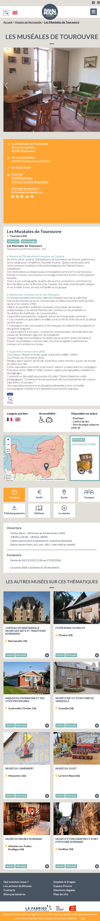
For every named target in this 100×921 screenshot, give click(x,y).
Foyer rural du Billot (70, 627)
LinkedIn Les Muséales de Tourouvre (17, 196)
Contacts (9, 890)
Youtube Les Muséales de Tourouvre (32, 197)
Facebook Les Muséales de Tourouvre (12, 196)
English (15, 13)
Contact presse (22, 178)
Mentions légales (64, 890)
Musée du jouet (66, 768)
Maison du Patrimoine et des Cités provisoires (25, 700)
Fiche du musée (47, 655)
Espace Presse (63, 885)
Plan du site (61, 894)
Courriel (17, 174)
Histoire (13, 241)
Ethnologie (29, 241)
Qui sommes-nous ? (16, 881)
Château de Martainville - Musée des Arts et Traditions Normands (25, 630)
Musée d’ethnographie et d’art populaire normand (76, 840)
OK (83, 918)
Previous (6, 85)
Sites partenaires (14, 894)
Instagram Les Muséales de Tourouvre (21, 196)
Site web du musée (23, 188)
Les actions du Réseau (17, 885)
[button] (46, 466)
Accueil (8, 22)
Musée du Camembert (19, 768)
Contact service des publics (30, 182)
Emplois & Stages (65, 881)
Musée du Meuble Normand (23, 838)
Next (97, 85)
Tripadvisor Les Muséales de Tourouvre (27, 197)
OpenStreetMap (46, 479)
